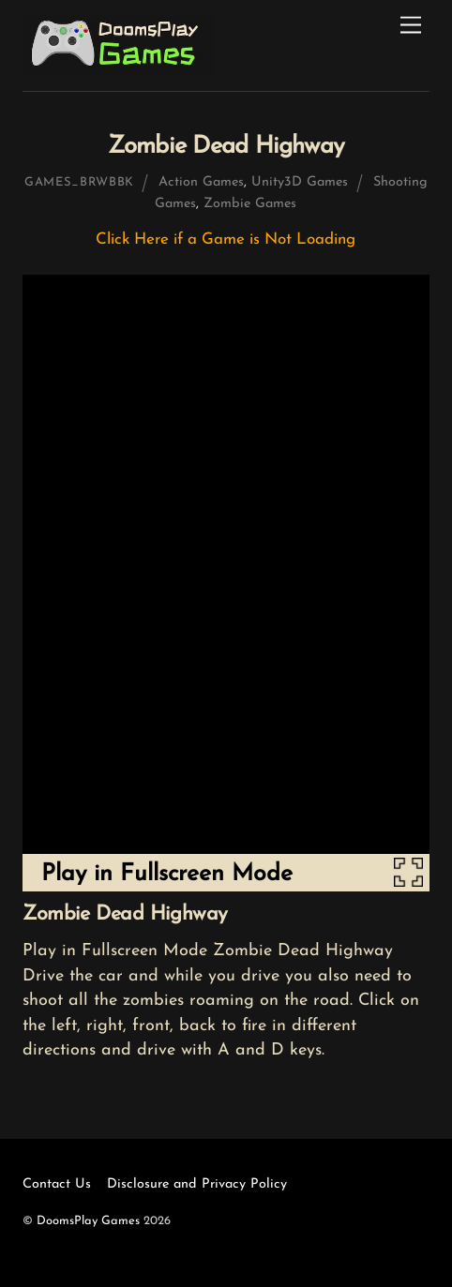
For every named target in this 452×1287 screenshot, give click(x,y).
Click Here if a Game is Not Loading (225, 239)
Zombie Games (249, 204)
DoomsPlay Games (88, 1221)
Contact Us (57, 1184)
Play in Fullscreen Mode (167, 874)
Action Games (201, 182)
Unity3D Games (299, 182)
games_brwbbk (79, 182)
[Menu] (410, 25)
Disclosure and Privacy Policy (197, 1184)
